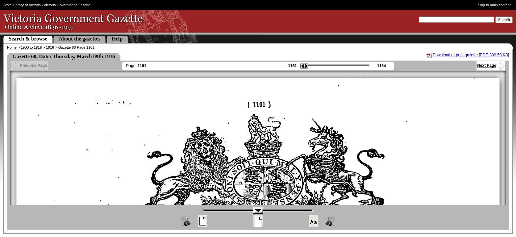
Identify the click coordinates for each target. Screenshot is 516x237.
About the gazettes (79, 38)
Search (504, 19)
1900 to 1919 (31, 47)
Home (11, 47)
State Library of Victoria (22, 5)
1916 (50, 47)
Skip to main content (494, 5)
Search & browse (28, 38)
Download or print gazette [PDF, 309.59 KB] (471, 55)
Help (117, 38)
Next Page (490, 65)
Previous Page (29, 65)
